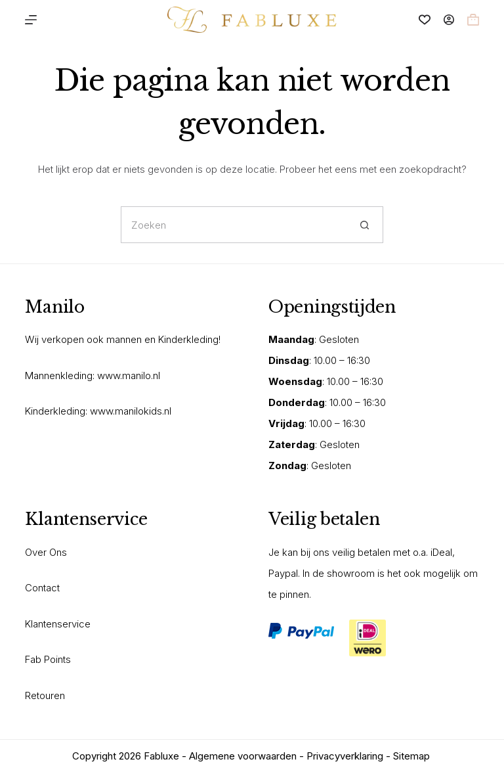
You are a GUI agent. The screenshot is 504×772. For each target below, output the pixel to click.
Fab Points (48, 659)
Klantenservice (58, 624)
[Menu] (31, 20)
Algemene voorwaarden (243, 756)
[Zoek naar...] (233, 224)
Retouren (45, 695)
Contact (42, 587)
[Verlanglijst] (424, 20)
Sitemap (411, 756)
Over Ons (46, 552)
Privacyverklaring (344, 756)
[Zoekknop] (364, 224)
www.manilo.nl (128, 375)
